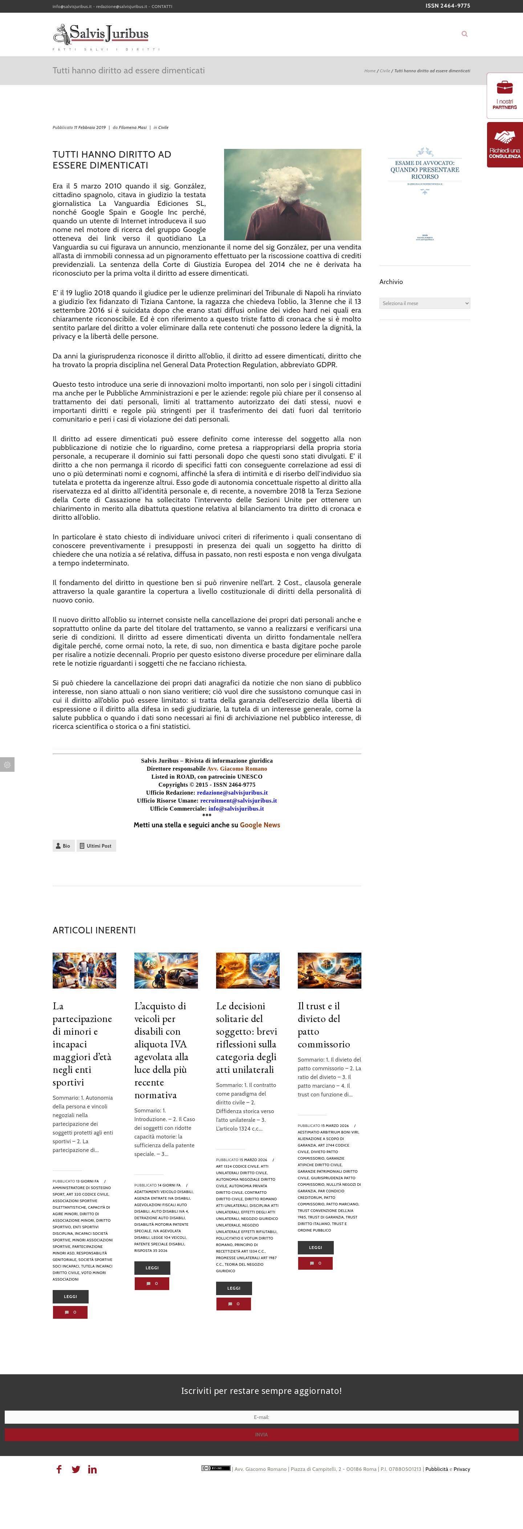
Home (370, 70)
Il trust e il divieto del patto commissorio (324, 1024)
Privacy (462, 1469)
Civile (385, 70)
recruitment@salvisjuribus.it (238, 801)
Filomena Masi (133, 127)
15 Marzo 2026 (253, 1159)
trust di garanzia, (326, 1217)
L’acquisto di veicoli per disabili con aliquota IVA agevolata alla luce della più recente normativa (161, 1050)
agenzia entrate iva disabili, (162, 1198)
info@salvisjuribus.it (72, 6)
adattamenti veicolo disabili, (164, 1191)
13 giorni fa (87, 1181)
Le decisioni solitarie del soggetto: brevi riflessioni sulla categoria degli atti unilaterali (246, 1037)
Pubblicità (436, 1469)
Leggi (70, 1296)
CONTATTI (162, 6)
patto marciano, (343, 1204)
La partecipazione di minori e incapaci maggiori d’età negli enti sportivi (82, 1043)
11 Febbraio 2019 (90, 127)
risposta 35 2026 (150, 1250)
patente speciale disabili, (159, 1244)
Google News (260, 825)
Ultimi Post (99, 846)
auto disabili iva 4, (170, 1211)
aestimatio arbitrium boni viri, (329, 1132)
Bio (66, 846)
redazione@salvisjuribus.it (121, 6)
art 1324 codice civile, (238, 1166)
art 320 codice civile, (87, 1194)
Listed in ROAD (172, 777)
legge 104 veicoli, (169, 1237)
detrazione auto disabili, (160, 1218)
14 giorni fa (169, 1185)
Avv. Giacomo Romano (237, 769)
